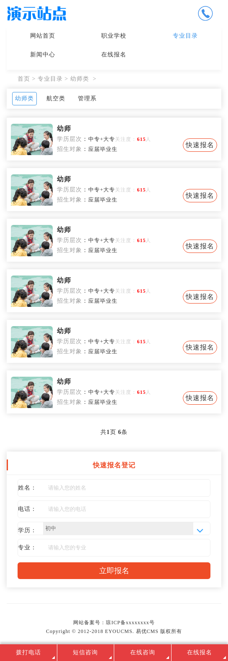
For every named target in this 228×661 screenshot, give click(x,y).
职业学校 (113, 36)
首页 (24, 79)
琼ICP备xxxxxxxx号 (130, 622)
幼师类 (79, 79)
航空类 (55, 98)
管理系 (87, 98)
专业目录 (185, 36)
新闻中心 (42, 54)
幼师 (64, 128)
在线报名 (113, 54)
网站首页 (42, 36)
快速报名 (200, 144)
